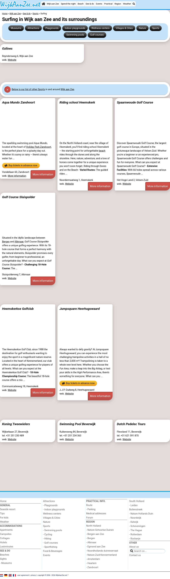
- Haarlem (91, 563)
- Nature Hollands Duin (141, 513)
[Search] (134, 3)
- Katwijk (133, 522)
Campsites (5, 534)
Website (12, 60)
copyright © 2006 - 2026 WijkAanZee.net (52, 575)
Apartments (6, 530)
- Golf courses (50, 542)
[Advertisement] (85, 72)
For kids (4, 517)
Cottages (5, 538)
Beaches (4, 554)
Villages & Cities (124, 28)
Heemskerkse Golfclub (18, 309)
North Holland (93, 525)
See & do (89, 3)
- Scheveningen (137, 526)
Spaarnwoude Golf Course (135, 102)
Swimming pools (75, 34)
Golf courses (97, 34)
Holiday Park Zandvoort (38, 147)
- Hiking (47, 538)
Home (3, 501)
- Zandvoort (92, 567)
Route (89, 505)
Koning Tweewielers (16, 424)
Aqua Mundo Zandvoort (18, 102)
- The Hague (135, 530)
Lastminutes (6, 546)
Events (99, 3)
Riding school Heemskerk (77, 102)
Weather (127, 3)
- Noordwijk (135, 517)
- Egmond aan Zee (95, 546)
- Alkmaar (91, 542)
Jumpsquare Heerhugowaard (79, 309)
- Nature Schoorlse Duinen (100, 530)
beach (102, 150)
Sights (3, 559)
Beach (81, 3)
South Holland (136, 501)
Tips (2, 513)
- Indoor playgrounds (54, 509)
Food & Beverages (52, 551)
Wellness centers (100, 28)
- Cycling (47, 534)
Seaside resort (7, 509)
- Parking (90, 509)
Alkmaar (19, 241)
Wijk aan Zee (53, 3)
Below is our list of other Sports (28, 89)
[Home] (43, 3)
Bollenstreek (135, 509)
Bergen (6, 241)
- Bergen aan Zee (95, 534)
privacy (33, 575)
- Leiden (133, 505)
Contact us (135, 555)
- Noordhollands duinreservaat (102, 550)
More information (17, 176)
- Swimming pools (52, 530)
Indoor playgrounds (75, 28)
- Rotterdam (135, 534)
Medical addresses (96, 513)
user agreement (23, 575)
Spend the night (68, 3)
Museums (16, 28)
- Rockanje (134, 538)
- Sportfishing (50, 547)
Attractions (33, 28)
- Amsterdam (93, 559)
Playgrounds (51, 28)
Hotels (3, 542)
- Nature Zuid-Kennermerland (101, 555)
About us (134, 546)
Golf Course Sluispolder (18, 197)
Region (118, 3)
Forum (89, 517)
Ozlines (7, 48)
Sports (155, 28)
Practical (108, 3)
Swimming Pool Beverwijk (77, 424)
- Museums (6, 563)
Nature (142, 28)
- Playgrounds (50, 505)
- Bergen (90, 538)
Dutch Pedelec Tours (131, 424)
